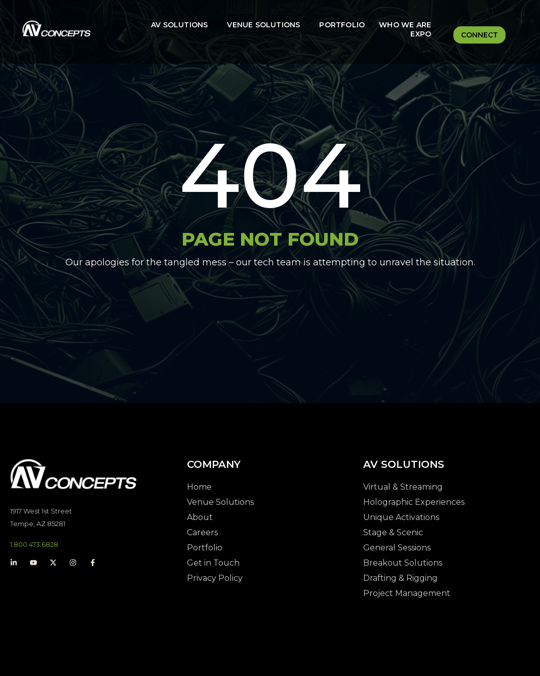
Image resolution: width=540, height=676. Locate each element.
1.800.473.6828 (34, 544)
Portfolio (342, 24)
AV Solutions (179, 24)
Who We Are (405, 24)
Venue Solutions (263, 24)
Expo (420, 33)
